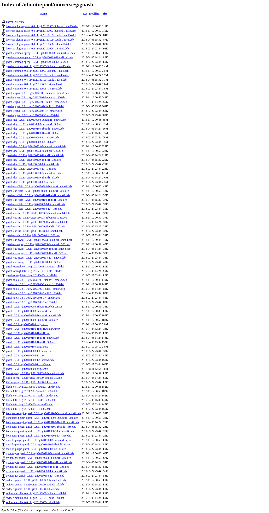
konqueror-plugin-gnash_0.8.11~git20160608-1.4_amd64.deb (40, 431)
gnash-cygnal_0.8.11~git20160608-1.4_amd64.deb (34, 110)
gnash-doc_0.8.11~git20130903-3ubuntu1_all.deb (33, 173)
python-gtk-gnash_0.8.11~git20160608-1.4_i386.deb (35, 475)
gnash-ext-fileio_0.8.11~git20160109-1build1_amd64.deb (38, 195)
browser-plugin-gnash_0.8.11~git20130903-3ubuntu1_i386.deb (41, 30)
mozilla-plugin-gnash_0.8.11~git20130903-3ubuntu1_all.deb (39, 440)
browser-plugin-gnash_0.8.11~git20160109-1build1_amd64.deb (41, 35)
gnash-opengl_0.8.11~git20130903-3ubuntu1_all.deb (35, 266)
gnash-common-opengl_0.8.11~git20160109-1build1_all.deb (39, 57)
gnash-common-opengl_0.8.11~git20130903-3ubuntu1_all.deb (40, 53)
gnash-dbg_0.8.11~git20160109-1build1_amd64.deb (35, 128)
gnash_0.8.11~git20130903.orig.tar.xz (27, 324)
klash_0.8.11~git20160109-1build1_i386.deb (31, 400)
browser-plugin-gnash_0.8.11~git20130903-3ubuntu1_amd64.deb (42, 26)
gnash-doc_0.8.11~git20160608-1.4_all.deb (30, 182)
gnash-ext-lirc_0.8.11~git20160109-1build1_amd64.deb (37, 222)
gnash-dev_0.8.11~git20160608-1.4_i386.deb (31, 168)
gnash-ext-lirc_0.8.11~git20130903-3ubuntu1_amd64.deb (37, 213)
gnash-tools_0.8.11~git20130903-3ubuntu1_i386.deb (35, 284)
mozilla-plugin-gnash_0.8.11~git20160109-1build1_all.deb (38, 444)
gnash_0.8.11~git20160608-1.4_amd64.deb (30, 359)
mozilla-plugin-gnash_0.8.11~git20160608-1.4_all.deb (36, 448)
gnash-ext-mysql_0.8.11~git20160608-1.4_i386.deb (34, 262)
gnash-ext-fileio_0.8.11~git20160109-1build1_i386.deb (36, 199)
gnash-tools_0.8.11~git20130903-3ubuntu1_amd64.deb (36, 279)
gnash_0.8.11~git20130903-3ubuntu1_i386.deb (32, 319)
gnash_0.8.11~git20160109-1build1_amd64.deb (32, 337)
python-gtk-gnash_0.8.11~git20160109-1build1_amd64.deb (39, 462)
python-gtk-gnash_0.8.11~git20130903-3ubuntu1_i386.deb (38, 457)
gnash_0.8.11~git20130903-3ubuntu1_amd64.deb (33, 315)
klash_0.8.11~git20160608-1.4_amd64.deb (29, 404)
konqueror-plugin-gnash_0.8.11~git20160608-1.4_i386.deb (38, 435)
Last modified (91, 13)
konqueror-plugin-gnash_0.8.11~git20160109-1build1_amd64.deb (42, 422)
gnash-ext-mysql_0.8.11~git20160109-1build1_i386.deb (37, 253)
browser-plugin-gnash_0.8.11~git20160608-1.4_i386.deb (37, 48)
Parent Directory (15, 21)
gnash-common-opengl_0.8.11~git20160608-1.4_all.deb (37, 61)
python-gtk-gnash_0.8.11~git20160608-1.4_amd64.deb (36, 471)
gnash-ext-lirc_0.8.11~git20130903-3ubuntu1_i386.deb (36, 217)
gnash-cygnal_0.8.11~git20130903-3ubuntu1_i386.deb (36, 97)
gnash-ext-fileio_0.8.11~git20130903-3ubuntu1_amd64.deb (39, 186)
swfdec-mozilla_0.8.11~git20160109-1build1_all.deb (35, 497)
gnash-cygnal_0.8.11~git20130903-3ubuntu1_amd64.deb (37, 93)
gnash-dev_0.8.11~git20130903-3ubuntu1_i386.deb (34, 150)
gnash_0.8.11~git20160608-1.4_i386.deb (28, 364)
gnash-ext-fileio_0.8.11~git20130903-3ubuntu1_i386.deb (37, 190)
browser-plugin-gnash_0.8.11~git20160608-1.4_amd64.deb (38, 44)
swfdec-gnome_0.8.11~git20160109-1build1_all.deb (35, 484)
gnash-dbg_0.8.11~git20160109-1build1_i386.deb (33, 133)
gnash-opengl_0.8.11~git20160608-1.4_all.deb (31, 275)
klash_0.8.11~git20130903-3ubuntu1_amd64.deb (33, 386)
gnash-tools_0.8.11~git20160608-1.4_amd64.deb (33, 297)
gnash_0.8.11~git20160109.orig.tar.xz (27, 346)
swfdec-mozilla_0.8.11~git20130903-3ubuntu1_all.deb (36, 493)
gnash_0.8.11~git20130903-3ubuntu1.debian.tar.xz (34, 306)
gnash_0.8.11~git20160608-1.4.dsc (25, 355)
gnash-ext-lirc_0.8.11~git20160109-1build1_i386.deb (35, 226)
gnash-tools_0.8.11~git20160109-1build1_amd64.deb (35, 288)
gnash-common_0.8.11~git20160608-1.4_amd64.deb (35, 84)
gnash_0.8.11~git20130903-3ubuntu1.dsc (28, 311)
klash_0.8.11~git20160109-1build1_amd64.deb (32, 395)
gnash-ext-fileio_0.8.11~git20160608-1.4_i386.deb (34, 208)
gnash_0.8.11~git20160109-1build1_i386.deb (31, 342)
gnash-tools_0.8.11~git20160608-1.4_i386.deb (31, 302)
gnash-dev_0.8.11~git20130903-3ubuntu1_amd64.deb (36, 146)
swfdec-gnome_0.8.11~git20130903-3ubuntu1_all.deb (36, 480)
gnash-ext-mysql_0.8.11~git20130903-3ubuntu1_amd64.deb (39, 239)
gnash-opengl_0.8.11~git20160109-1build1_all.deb (34, 271)
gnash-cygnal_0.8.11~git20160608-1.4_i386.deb (32, 115)
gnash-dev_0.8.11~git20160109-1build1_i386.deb (33, 159)
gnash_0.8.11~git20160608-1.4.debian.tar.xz (30, 351)
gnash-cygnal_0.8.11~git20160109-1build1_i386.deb (35, 106)
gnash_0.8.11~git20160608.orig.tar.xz (27, 368)
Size (105, 13)
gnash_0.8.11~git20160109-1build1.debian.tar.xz (33, 328)
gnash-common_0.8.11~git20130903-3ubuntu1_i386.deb (37, 70)
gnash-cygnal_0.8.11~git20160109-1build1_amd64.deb (36, 101)
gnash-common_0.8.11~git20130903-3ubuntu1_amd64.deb (38, 66)
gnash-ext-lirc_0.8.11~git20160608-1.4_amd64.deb (34, 230)
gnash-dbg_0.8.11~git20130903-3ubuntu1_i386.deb (34, 124)
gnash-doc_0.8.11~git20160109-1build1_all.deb (32, 177)
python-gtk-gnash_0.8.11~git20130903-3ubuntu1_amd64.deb (40, 453)
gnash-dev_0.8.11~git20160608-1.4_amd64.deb (32, 164)
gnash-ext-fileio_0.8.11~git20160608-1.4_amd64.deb (35, 204)
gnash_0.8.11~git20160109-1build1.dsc (28, 333)
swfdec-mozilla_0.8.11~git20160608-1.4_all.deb (33, 502)
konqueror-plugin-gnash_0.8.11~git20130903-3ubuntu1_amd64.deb (43, 413)
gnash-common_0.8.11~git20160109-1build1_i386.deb (36, 79)
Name (43, 13)
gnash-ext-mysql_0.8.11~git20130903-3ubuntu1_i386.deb (38, 244)
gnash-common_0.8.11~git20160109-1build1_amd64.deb (37, 75)
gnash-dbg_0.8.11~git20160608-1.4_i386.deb (31, 141)
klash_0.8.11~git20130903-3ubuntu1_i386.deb (31, 391)
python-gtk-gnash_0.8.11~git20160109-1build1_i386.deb (37, 466)
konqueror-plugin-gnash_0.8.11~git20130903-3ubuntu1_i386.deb (42, 417)
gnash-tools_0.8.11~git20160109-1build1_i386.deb (34, 293)
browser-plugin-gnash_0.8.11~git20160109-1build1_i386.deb (40, 39)
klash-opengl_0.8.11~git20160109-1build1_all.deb (34, 377)
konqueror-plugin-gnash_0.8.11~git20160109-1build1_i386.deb (41, 426)
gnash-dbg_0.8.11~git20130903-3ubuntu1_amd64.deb (36, 119)
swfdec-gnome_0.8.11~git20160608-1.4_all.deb (32, 489)
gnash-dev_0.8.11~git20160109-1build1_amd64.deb (35, 155)
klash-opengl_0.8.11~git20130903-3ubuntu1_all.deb (35, 373)
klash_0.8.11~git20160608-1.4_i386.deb (28, 408)
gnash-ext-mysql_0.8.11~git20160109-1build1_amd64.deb (38, 248)
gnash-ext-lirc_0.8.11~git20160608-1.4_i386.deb (33, 235)
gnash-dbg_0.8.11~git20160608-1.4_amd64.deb (32, 137)
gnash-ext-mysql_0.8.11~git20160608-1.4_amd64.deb (36, 257)
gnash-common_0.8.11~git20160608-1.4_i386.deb (34, 88)
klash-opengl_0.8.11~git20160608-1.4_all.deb (31, 382)
